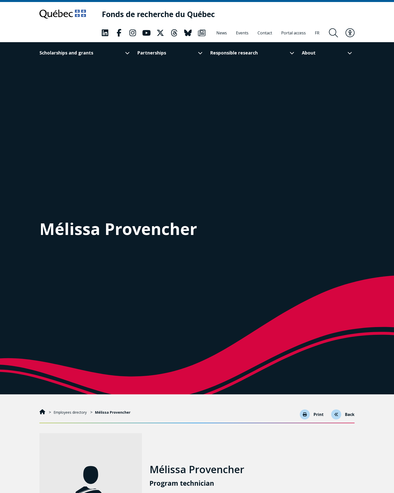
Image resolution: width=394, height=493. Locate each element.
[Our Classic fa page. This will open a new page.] (105, 33)
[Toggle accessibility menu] (350, 32)
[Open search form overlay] (333, 32)
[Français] (317, 33)
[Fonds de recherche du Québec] (158, 14)
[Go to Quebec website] (62, 14)
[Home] (42, 412)
